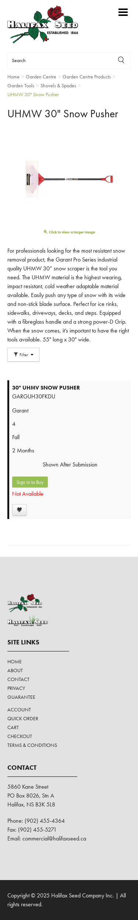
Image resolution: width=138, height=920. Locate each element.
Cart (13, 727)
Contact (18, 679)
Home (14, 661)
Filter (23, 355)
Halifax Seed (48, 24)
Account (19, 709)
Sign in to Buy (30, 482)
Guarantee (21, 697)
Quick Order (22, 718)
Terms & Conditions (32, 745)
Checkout (19, 736)
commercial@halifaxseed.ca (54, 838)
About (15, 670)
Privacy (16, 688)
